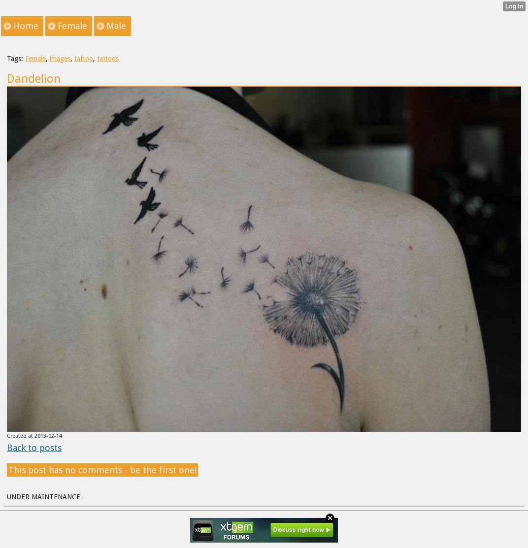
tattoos (108, 59)
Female (35, 59)
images (60, 59)
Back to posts (34, 448)
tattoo (83, 59)
